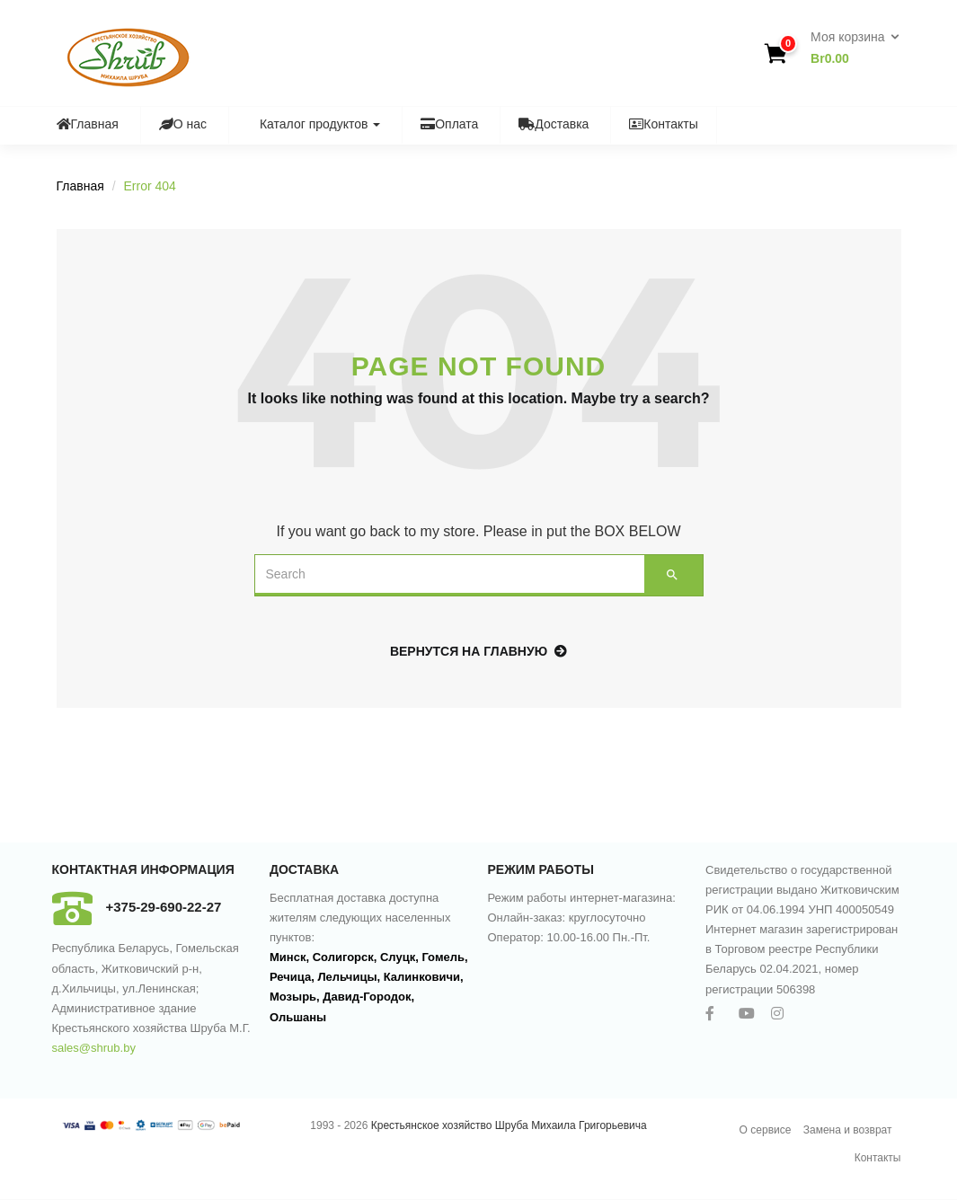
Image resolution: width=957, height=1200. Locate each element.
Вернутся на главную (478, 651)
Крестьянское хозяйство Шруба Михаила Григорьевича (509, 1125)
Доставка (553, 124)
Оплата (449, 124)
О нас (183, 124)
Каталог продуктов (313, 124)
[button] (848, 48)
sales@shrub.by (94, 1047)
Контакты (663, 124)
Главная (88, 124)
